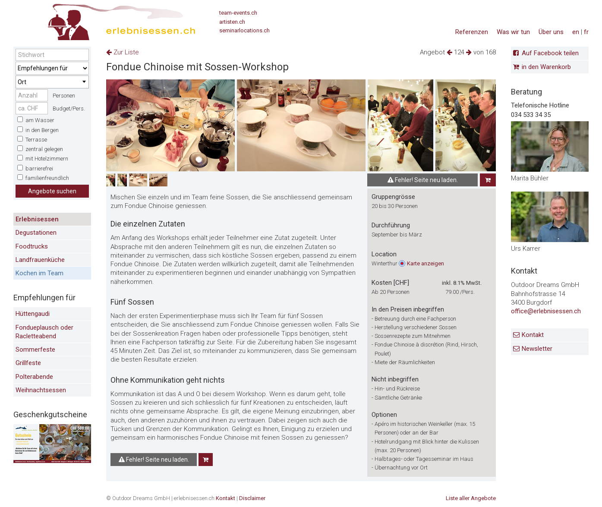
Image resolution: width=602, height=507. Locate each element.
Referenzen (471, 32)
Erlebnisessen (37, 219)
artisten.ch (232, 22)
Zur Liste (122, 52)
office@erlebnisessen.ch (546, 311)
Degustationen (36, 232)
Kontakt (533, 335)
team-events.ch (238, 12)
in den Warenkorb (546, 67)
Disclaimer (252, 498)
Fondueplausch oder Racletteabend (44, 332)
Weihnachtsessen (41, 390)
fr (586, 32)
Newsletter (537, 349)
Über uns (551, 32)
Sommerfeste (35, 349)
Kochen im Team (39, 273)
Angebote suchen (52, 191)
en (575, 32)
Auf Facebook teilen (550, 53)
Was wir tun (513, 32)
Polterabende (34, 377)
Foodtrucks (32, 246)
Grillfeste (28, 363)
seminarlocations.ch (244, 30)
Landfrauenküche (40, 260)
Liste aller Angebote (471, 498)
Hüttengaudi (33, 314)
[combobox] (52, 82)
